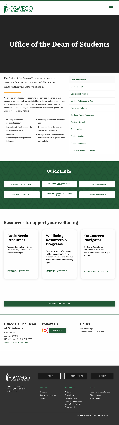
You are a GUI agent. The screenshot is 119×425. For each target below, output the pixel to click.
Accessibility (69, 395)
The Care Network (78, 122)
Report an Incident (78, 129)
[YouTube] (27, 416)
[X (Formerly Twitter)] (22, 416)
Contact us (44, 392)
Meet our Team (77, 87)
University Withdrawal (21, 184)
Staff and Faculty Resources (82, 115)
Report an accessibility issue (100, 392)
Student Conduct (77, 136)
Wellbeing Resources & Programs (56, 271)
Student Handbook (78, 143)
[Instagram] (17, 416)
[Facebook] (12, 416)
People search (70, 407)
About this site (95, 395)
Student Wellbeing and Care (82, 101)
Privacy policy (95, 398)
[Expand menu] (111, 101)
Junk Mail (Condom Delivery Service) (59, 194)
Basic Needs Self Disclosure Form (59, 184)
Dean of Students (78, 80)
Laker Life (57, 330)
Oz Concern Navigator (95, 272)
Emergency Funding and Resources (18, 271)
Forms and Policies (79, 108)
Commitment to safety (48, 395)
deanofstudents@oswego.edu (16, 342)
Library (42, 398)
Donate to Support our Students (83, 150)
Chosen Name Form (97, 194)
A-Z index (68, 392)
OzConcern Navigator (79, 94)
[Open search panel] (111, 7)
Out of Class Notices (21, 194)
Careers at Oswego (72, 398)
